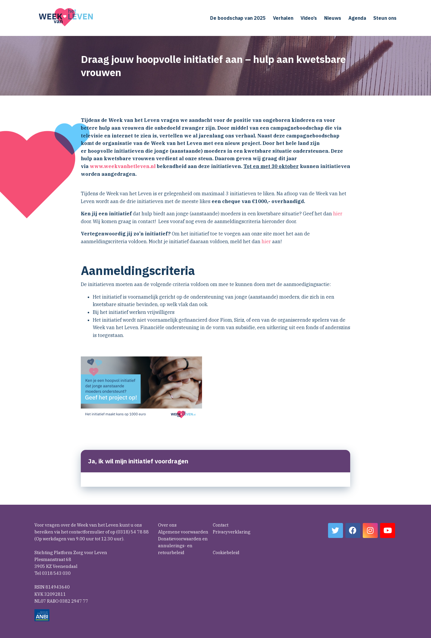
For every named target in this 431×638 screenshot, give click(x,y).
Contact (220, 525)
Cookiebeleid (226, 552)
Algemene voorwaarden (183, 532)
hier (337, 214)
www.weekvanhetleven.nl (123, 166)
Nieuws (332, 18)
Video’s (309, 18)
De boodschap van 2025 (238, 18)
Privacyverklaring (232, 532)
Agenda (357, 18)
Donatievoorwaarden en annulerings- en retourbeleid (183, 545)
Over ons (167, 525)
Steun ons (385, 18)
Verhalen (283, 18)
